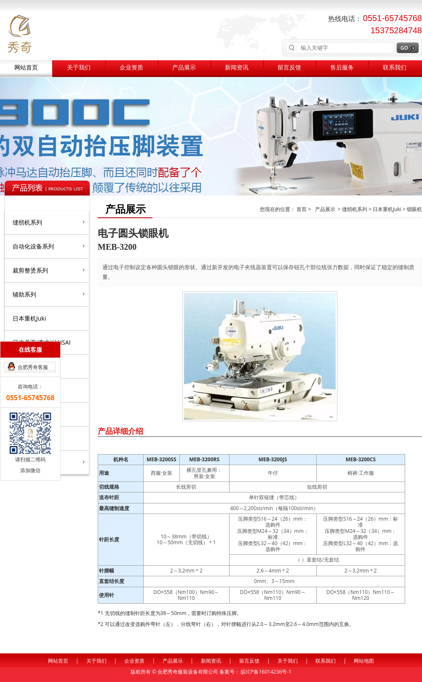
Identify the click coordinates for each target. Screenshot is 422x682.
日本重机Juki (29, 318)
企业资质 (131, 67)
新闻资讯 (236, 67)
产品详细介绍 (120, 431)
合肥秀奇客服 (33, 367)
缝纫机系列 (49, 222)
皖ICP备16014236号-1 (266, 671)
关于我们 (79, 67)
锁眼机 (414, 209)
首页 (302, 209)
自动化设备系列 (49, 246)
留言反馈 (289, 67)
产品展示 (184, 67)
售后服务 (342, 67)
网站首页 (26, 67)
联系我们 (394, 67)
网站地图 (364, 660)
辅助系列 (49, 294)
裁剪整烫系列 (49, 270)
